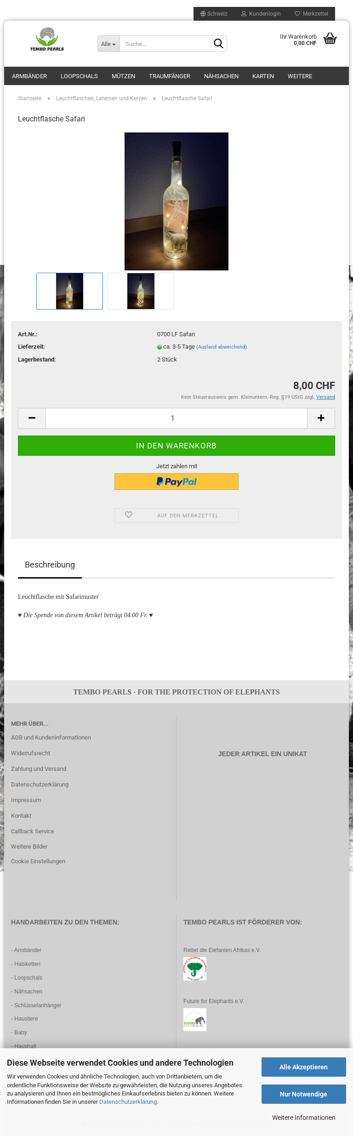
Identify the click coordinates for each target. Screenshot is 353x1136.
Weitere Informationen (304, 1117)
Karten (263, 76)
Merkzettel (311, 14)
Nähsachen (221, 76)
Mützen (123, 76)
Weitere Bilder (29, 846)
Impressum (26, 800)
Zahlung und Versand (38, 768)
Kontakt (21, 815)
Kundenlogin (261, 14)
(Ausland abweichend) (221, 347)
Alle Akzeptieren (303, 1067)
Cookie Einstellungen (38, 861)
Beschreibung (50, 564)
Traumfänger (169, 76)
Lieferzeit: (31, 346)
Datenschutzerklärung (128, 1101)
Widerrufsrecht (30, 753)
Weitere (300, 76)
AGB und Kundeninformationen (51, 737)
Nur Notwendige (303, 1094)
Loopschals (79, 76)
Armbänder (29, 76)
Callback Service (32, 831)
